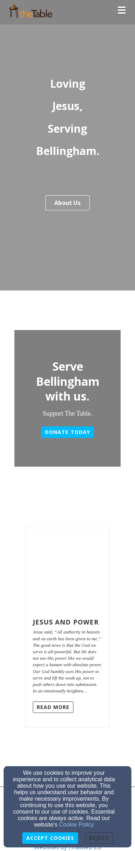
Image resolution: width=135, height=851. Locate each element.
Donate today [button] (67, 432)
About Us (67, 203)
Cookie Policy (76, 825)
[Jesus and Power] (67, 569)
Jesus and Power (66, 622)
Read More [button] (53, 707)
